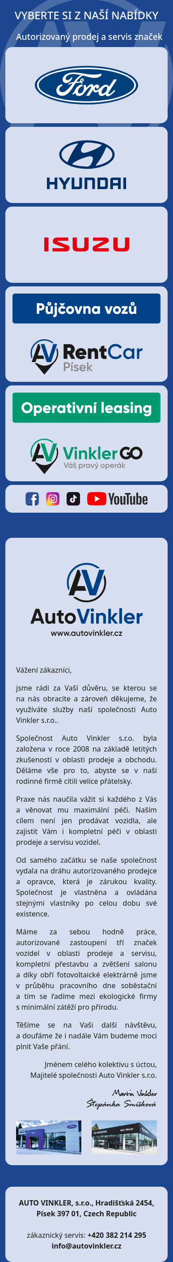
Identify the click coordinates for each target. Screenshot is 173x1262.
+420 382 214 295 (117, 1235)
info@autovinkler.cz (86, 1246)
